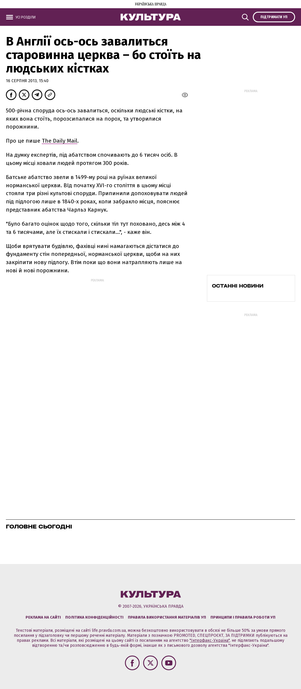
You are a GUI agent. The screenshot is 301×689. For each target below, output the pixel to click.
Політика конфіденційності (94, 617)
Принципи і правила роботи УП (242, 617)
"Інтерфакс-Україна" (210, 640)
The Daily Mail (59, 140)
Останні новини (237, 286)
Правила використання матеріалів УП (167, 617)
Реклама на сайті (43, 617)
